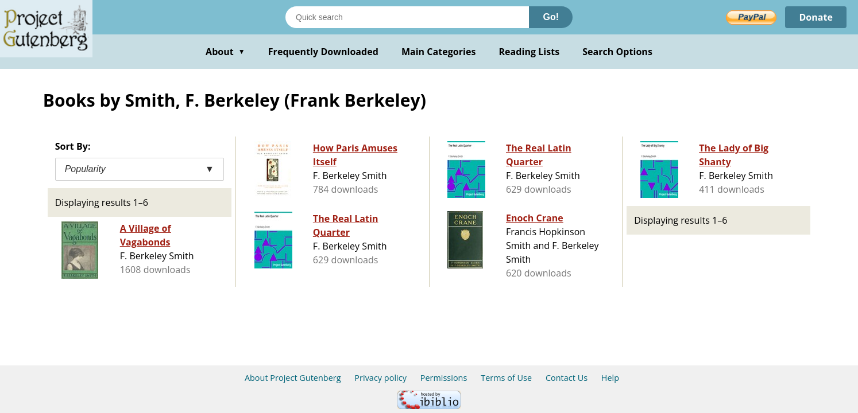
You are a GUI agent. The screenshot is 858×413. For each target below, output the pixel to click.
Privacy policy (380, 377)
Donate (816, 17)
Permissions (443, 377)
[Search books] (407, 17)
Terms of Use (506, 377)
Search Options (617, 51)
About (225, 52)
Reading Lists (529, 51)
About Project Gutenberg (293, 377)
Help (610, 377)
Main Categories (438, 51)
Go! (551, 17)
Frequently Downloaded (323, 51)
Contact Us (567, 377)
